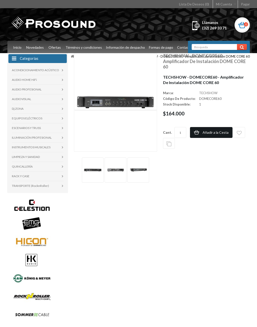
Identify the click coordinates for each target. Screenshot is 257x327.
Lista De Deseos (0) (194, 4)
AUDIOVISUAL (21, 99)
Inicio (17, 47)
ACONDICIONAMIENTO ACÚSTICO (35, 70)
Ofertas (54, 47)
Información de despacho (126, 47)
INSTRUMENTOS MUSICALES (31, 147)
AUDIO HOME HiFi (24, 80)
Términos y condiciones (84, 47)
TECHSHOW (208, 93)
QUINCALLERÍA (22, 166)
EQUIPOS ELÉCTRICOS (27, 118)
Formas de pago (162, 47)
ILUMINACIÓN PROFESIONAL (32, 137)
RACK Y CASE (20, 176)
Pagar (245, 4)
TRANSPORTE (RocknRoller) (30, 186)
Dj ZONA (17, 108)
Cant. (167, 132)
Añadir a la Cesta (216, 132)
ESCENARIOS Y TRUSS (26, 128)
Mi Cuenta (224, 4)
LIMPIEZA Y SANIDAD (26, 157)
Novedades (35, 47)
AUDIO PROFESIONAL (27, 89)
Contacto (186, 47)
